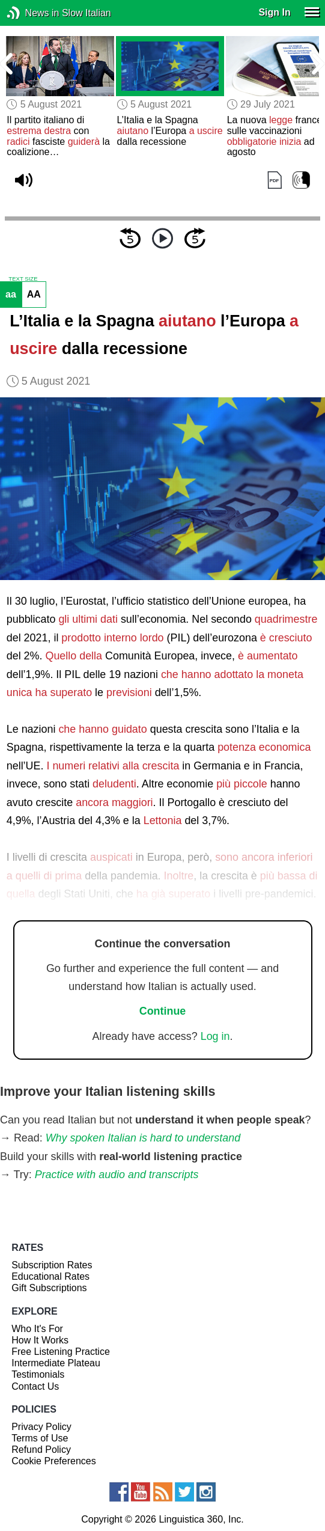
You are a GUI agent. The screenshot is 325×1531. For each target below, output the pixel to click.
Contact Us (35, 1386)
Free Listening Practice (60, 1351)
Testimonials (37, 1374)
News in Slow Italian (31, 13)
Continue (162, 1011)
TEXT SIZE (22, 279)
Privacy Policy (41, 1427)
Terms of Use (39, 1438)
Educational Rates (50, 1276)
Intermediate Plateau (55, 1363)
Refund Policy (41, 1449)
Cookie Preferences (53, 1461)
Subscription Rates (51, 1265)
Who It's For (37, 1329)
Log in (215, 1036)
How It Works (39, 1340)
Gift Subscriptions (49, 1288)
